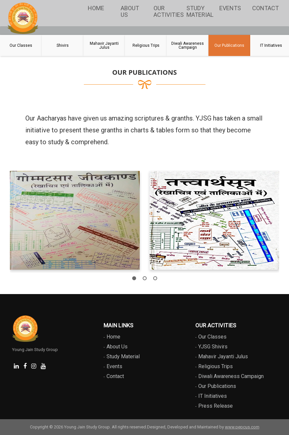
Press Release (215, 406)
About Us (130, 11)
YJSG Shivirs (213, 346)
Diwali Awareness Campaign (231, 376)
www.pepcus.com (242, 426)
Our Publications (217, 386)
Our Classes (212, 337)
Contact (265, 8)
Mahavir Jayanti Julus (223, 356)
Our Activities (168, 11)
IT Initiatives (212, 396)
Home (96, 8)
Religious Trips (215, 366)
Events (230, 8)
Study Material (199, 11)
